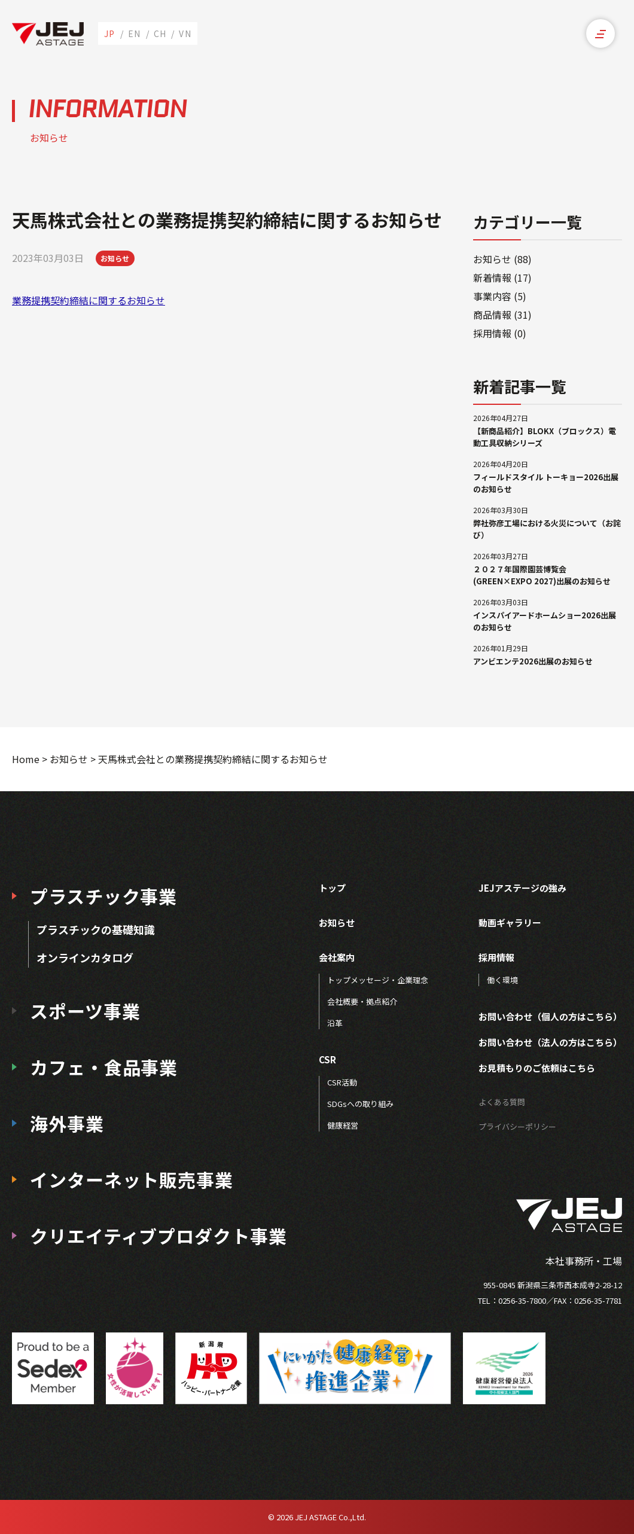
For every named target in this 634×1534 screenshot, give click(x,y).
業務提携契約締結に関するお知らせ (88, 300)
